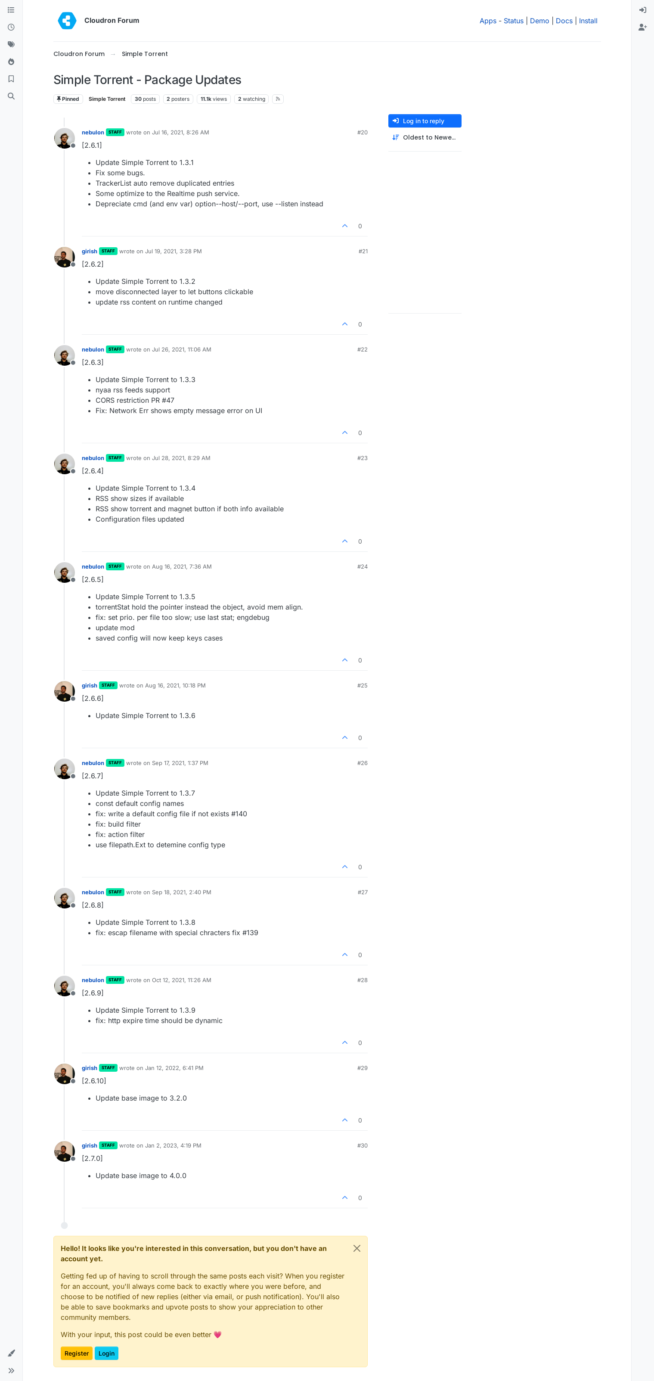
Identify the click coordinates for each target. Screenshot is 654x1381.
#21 (363, 251)
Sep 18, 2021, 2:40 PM (181, 892)
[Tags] (11, 45)
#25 (362, 685)
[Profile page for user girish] (64, 257)
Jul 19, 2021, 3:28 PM (173, 251)
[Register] (643, 27)
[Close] (357, 1248)
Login (107, 1353)
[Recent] (11, 27)
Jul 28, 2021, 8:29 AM (181, 457)
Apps (488, 20)
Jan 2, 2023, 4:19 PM (173, 1145)
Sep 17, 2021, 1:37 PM (180, 762)
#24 (362, 566)
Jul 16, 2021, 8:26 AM (180, 132)
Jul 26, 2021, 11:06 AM (181, 349)
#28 (362, 980)
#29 (362, 1067)
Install (588, 20)
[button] (11, 1353)
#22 (362, 349)
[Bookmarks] (11, 79)
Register (77, 1353)
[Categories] (11, 10)
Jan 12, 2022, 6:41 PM (174, 1067)
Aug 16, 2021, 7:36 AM (182, 566)
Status (514, 20)
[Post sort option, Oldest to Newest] (425, 137)
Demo (539, 20)
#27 (363, 892)
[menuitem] (643, 10)
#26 (362, 762)
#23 (362, 457)
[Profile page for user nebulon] (64, 138)
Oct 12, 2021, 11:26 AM (181, 980)
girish (89, 251)
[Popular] (11, 62)
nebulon (93, 132)
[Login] (643, 10)
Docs (564, 20)
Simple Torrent (107, 99)
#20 (362, 132)
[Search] (11, 96)
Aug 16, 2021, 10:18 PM (175, 685)
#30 (362, 1145)
